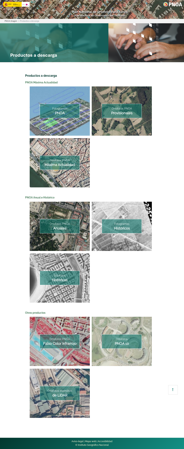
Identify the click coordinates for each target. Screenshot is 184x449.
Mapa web (90, 441)
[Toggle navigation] (7, 14)
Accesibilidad (105, 441)
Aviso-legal (77, 441)
